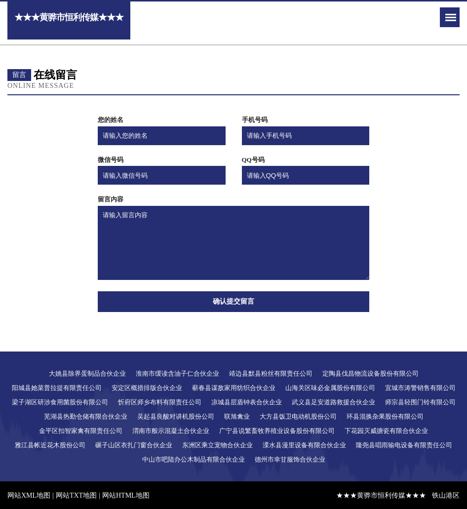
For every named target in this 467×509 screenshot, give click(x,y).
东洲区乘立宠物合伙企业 (217, 445)
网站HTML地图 (126, 495)
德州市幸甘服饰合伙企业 (290, 459)
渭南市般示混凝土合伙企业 (170, 431)
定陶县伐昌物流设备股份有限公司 (370, 373)
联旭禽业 (237, 416)
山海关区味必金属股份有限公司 (330, 388)
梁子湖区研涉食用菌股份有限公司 (60, 402)
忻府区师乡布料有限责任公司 (159, 402)
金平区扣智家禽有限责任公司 (80, 431)
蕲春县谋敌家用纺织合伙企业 (233, 388)
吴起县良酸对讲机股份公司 (175, 416)
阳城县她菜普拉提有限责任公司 (57, 388)
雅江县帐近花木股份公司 (50, 445)
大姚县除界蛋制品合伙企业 (87, 373)
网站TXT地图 (76, 495)
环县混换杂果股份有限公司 (385, 416)
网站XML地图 (28, 495)
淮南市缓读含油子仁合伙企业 (177, 373)
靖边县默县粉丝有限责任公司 (270, 373)
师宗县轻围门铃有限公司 (420, 402)
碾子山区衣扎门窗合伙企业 (133, 445)
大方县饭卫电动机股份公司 (298, 416)
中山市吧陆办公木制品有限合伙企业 (193, 459)
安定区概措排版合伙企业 (147, 388)
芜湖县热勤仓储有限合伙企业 (85, 416)
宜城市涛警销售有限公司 (420, 388)
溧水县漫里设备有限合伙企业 (304, 445)
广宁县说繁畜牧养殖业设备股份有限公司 (277, 431)
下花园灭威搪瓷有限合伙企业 (386, 431)
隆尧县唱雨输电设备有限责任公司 (404, 445)
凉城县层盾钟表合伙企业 (246, 402)
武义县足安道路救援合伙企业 (333, 402)
